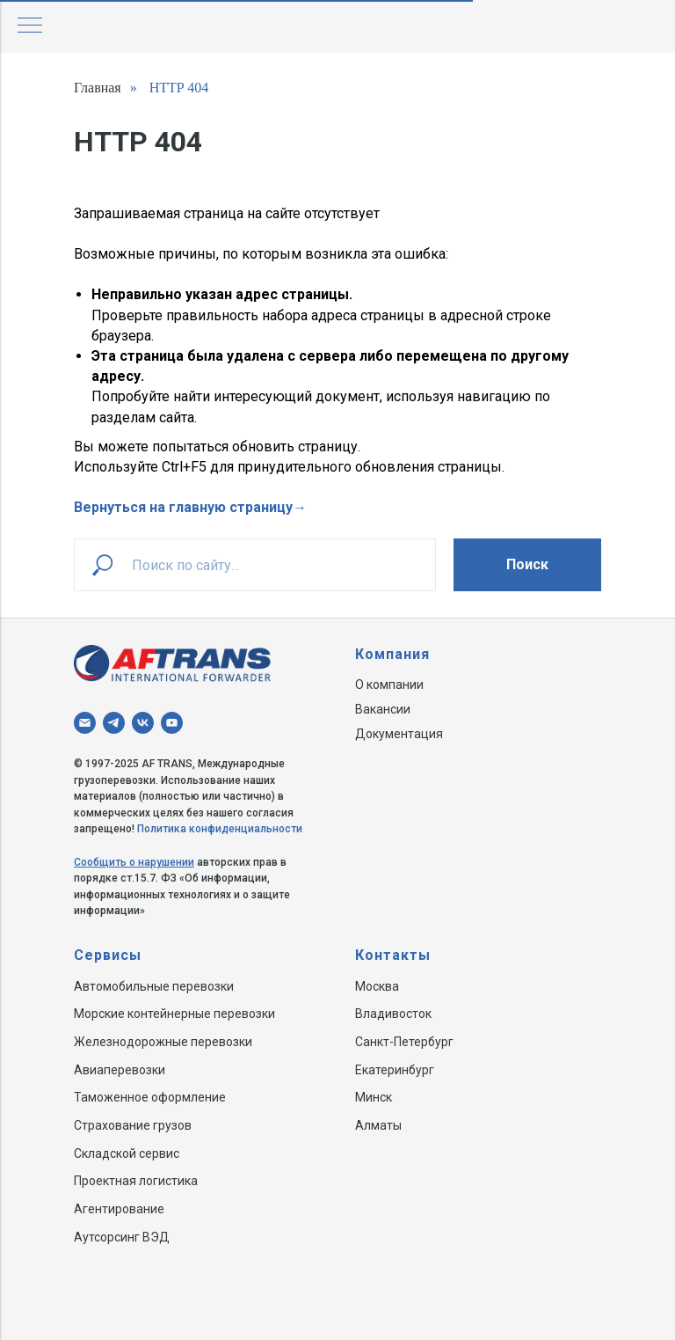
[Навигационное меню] (30, 26)
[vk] (143, 723)
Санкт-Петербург (404, 1042)
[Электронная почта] (85, 723)
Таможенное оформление (150, 1097)
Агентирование (119, 1209)
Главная (97, 87)
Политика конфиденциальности (219, 829)
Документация (399, 734)
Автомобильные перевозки (154, 986)
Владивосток (393, 1014)
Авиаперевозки (119, 1070)
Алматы (378, 1125)
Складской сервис (126, 1153)
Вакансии (382, 709)
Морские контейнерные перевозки (174, 1014)
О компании (389, 684)
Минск (373, 1097)
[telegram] (114, 723)
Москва (377, 986)
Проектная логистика (136, 1181)
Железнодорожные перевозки (163, 1042)
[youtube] (172, 723)
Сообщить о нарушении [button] (134, 862)
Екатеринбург (394, 1070)
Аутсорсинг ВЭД (122, 1237)
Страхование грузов (133, 1125)
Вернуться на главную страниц (180, 507)
